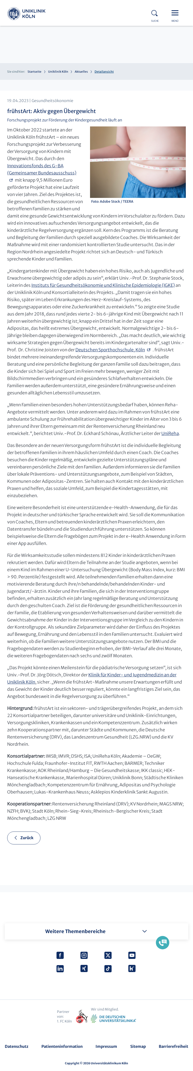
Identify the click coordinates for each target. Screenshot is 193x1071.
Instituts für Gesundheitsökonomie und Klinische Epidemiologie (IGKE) (103, 285)
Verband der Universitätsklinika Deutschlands (113, 1019)
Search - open (156, 12)
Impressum (106, 1046)
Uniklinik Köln (26, 14)
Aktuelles (81, 71)
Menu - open (176, 12)
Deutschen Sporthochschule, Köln (110, 350)
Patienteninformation (62, 1046)
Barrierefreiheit (173, 1046)
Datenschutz (16, 1046)
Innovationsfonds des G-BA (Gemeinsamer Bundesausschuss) (41, 169)
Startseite (34, 71)
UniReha (170, 433)
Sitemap (138, 1046)
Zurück (27, 837)
